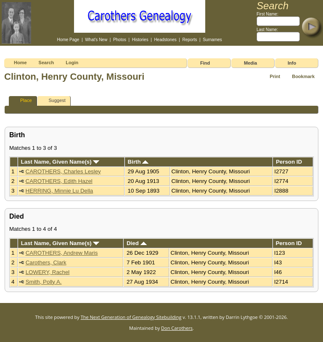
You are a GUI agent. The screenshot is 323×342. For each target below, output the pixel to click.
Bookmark (303, 76)
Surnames (212, 39)
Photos (119, 39)
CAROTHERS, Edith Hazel (59, 181)
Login (72, 62)
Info (292, 62)
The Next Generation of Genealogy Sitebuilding (131, 317)
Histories (140, 39)
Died (137, 243)
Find (205, 62)
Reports (189, 39)
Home (20, 62)
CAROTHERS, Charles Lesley (63, 171)
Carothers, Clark (46, 262)
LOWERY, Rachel (48, 272)
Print (275, 76)
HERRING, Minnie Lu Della (59, 191)
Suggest (53, 100)
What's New (96, 39)
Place (22, 100)
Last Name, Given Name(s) (60, 162)
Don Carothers (177, 328)
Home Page (68, 39)
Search (46, 62)
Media (250, 62)
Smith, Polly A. (44, 282)
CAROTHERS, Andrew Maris (62, 253)
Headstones (165, 39)
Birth (138, 162)
